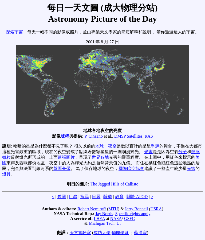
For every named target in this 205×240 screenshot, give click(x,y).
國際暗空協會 (131, 168)
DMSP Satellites (128, 136)
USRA (156, 209)
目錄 (73, 196)
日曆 (96, 196)
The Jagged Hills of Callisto (114, 184)
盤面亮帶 (61, 168)
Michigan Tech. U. (105, 223)
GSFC (129, 218)
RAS (149, 136)
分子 (182, 151)
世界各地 (100, 157)
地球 (99, 146)
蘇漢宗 (140, 232)
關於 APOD (137, 196)
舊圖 (61, 196)
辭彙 (107, 196)
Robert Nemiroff (91, 209)
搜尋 (84, 196)
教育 (119, 196)
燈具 (6, 174)
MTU (113, 209)
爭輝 (155, 146)
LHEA (99, 218)
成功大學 (102, 232)
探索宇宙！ (16, 32)
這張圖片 (66, 157)
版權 (65, 136)
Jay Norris (104, 213)
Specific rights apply (132, 213)
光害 (148, 151)
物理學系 (120, 232)
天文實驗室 (80, 232)
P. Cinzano (94, 136)
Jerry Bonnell (136, 209)
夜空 (112, 146)
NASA (116, 218)
